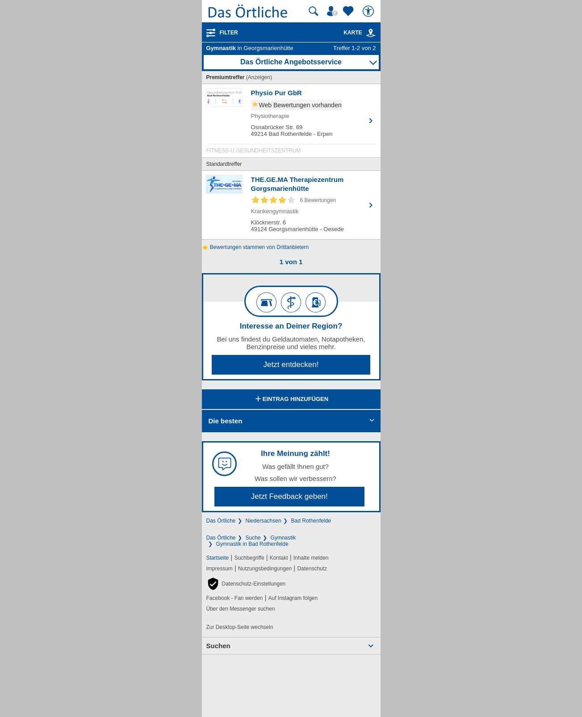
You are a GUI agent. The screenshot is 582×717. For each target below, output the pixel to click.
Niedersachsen (263, 521)
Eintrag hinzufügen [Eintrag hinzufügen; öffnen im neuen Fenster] (291, 399)
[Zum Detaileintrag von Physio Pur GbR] (291, 123)
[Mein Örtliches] (333, 11)
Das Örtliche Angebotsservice (291, 62)
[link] (370, 33)
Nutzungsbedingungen (265, 568)
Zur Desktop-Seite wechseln (239, 627)
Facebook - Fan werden (234, 598)
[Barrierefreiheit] (369, 11)
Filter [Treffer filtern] (229, 33)
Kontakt (279, 558)
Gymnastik (283, 538)
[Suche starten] (313, 11)
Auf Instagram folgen (293, 598)
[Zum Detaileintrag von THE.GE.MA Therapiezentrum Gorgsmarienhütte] (291, 205)
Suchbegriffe (249, 558)
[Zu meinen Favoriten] (349, 11)
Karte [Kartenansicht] (359, 33)
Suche (253, 538)
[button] (246, 584)
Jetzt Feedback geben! (289, 496)
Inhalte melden (311, 558)
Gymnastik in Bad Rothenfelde (252, 544)
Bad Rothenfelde (311, 521)
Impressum (219, 568)
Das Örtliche (221, 521)
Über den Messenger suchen (240, 609)
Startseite (217, 558)
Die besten (226, 421)
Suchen (218, 646)
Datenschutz (312, 568)
